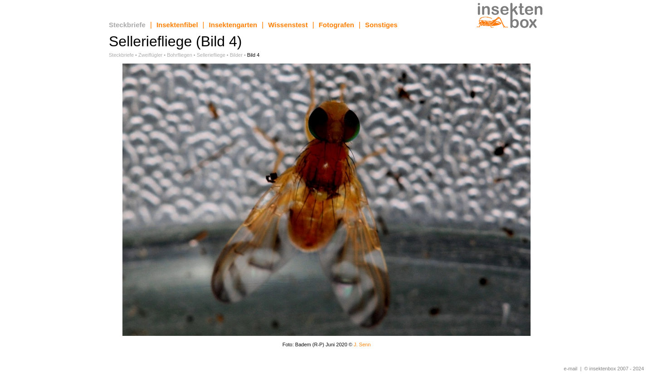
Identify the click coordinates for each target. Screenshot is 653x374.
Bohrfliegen (179, 55)
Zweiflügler (150, 55)
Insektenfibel (177, 25)
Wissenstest (287, 25)
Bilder (236, 55)
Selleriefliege (211, 55)
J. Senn (362, 344)
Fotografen (336, 25)
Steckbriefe (127, 25)
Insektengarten (233, 25)
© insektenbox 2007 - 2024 (614, 368)
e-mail (570, 368)
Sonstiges (381, 25)
